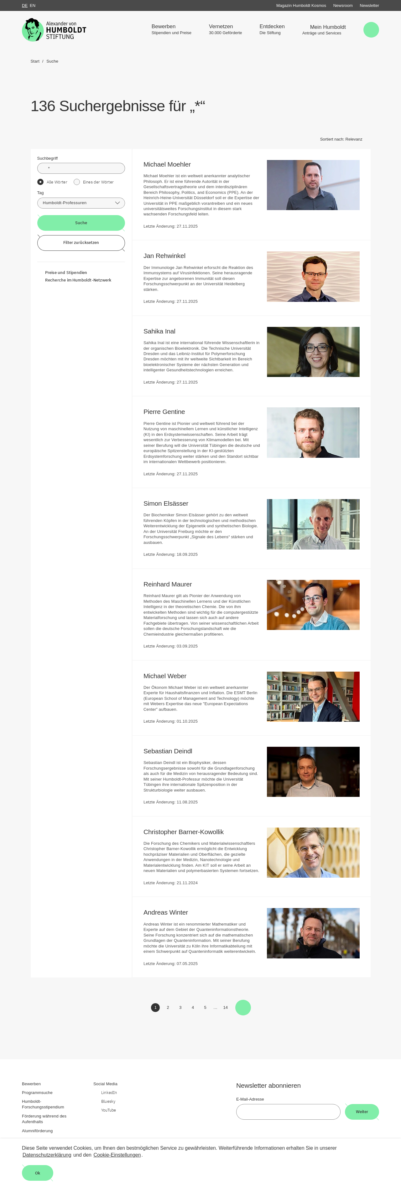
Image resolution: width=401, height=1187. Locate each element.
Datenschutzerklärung (47, 1155)
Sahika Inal (163, 331)
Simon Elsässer (170, 503)
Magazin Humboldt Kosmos (301, 5)
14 (226, 1008)
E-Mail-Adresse (250, 1099)
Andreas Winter (169, 912)
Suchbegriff (47, 158)
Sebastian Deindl (171, 751)
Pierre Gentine (168, 411)
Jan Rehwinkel (168, 255)
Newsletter (369, 5)
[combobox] (81, 203)
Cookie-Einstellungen (117, 1155)
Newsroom (343, 5)
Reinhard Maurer (171, 584)
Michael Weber (169, 675)
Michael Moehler (171, 164)
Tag (40, 192)
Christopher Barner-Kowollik (187, 831)
